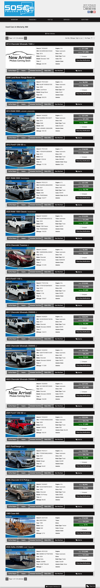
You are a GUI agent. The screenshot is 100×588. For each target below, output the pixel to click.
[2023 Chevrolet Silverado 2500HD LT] (20, 388)
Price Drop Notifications (83, 60)
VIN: (37, 51)
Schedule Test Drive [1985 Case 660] (43, 534)
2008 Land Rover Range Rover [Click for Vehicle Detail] (20, 77)
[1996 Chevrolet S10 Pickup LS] (20, 488)
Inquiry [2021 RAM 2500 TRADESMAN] (28, 203)
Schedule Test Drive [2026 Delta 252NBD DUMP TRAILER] (43, 567)
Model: (38, 58)
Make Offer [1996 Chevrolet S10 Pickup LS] (57, 501)
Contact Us (51, 582)
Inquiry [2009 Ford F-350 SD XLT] (28, 435)
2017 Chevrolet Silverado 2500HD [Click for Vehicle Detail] (21, 309)
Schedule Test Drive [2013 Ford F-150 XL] (43, 302)
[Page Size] (93, 38)
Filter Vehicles (50, 33)
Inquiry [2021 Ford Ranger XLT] (28, 468)
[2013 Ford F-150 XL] (20, 289)
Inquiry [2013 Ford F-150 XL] (28, 302)
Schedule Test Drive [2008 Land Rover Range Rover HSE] (43, 103)
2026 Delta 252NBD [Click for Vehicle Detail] (20, 541)
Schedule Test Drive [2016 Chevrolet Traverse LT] (43, 269)
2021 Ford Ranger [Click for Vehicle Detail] (15, 442)
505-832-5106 (91, 9)
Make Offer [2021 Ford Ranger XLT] (57, 468)
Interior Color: (60, 61)
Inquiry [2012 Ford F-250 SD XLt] (28, 170)
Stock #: (38, 48)
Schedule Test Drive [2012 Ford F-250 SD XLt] (43, 170)
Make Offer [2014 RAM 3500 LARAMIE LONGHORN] (57, 137)
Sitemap (52, 583)
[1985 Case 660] (20, 521)
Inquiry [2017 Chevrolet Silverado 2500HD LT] (28, 335)
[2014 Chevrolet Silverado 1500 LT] (20, 57)
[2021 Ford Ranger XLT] (20, 454)
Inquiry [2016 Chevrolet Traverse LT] (28, 269)
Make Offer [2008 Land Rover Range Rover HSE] (57, 103)
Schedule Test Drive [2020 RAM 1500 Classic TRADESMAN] (43, 236)
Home (43, 582)
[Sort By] (77, 38)
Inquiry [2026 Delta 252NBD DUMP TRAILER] (28, 567)
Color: (57, 58)
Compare (84, 56)
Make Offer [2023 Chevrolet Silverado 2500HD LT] (57, 402)
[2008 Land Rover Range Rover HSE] (20, 90)
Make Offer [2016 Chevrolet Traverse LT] (57, 269)
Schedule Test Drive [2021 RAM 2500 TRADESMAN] (43, 203)
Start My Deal (71, 70)
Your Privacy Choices (59, 583)
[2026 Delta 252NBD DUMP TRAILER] (20, 554)
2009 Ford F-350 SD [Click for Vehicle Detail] (16, 409)
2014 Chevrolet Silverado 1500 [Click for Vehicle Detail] (20, 44)
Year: (37, 53)
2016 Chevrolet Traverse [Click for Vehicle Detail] (17, 243)
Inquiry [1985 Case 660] (28, 534)
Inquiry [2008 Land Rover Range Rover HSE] (28, 103)
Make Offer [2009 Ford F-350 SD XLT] (57, 435)
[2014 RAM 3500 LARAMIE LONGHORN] (20, 123)
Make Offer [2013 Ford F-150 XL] (57, 302)
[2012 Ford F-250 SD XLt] (20, 156)
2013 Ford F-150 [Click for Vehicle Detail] (14, 276)
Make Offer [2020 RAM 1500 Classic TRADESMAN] (57, 236)
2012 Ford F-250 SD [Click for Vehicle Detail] (16, 143)
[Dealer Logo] (19, 8)
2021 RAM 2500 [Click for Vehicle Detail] (17, 176)
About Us (46, 582)
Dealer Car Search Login (39, 583)
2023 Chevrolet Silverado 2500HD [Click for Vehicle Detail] (21, 375)
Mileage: (38, 64)
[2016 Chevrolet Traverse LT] (20, 256)
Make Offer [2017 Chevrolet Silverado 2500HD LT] (57, 335)
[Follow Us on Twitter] (91, 12)
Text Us (86, 70)
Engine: (58, 48)
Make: (38, 56)
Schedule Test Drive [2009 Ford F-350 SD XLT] (43, 435)
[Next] (25, 38)
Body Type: (59, 56)
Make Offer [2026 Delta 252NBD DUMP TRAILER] (57, 567)
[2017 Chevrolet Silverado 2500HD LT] (20, 322)
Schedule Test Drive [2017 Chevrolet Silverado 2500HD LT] (43, 335)
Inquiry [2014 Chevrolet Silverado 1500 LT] (28, 70)
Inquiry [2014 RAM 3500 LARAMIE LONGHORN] (28, 137)
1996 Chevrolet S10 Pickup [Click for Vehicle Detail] (19, 475)
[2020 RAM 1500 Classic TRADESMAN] (20, 222)
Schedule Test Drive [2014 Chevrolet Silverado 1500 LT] (43, 70)
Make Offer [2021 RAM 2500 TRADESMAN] (57, 203)
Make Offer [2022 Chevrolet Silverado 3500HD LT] (57, 369)
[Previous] (7, 38)
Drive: (57, 53)
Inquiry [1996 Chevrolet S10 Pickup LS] (28, 501)
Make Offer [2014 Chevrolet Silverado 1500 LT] (57, 70)
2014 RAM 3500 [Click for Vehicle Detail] (20, 110)
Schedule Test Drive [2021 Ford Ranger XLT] (43, 468)
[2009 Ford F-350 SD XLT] (20, 421)
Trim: (37, 61)
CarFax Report (14, 70)
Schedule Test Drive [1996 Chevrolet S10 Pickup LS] (43, 501)
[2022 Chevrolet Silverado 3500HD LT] (20, 355)
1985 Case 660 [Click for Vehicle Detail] (12, 508)
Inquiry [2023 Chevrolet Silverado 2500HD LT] (28, 402)
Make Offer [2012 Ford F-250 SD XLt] (57, 170)
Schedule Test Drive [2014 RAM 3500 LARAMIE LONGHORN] (43, 137)
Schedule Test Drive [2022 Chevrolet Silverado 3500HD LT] (43, 369)
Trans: (57, 51)
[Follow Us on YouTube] (94, 12)
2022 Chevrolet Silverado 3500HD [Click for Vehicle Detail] (21, 342)
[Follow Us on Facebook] (89, 12)
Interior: (58, 64)
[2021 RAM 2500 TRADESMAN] (20, 189)
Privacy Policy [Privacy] (55, 582)
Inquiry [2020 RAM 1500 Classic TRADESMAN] (28, 236)
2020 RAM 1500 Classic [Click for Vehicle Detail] (21, 210)
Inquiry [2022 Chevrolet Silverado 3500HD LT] (28, 369)
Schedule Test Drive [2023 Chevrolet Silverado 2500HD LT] (43, 402)
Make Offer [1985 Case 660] (57, 534)
